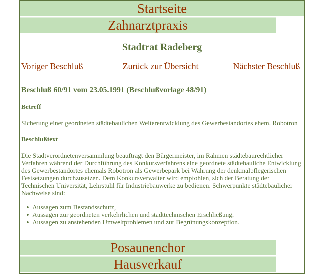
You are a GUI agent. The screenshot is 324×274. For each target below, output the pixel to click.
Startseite (162, 8)
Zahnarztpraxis (148, 25)
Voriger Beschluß (52, 66)
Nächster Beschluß (266, 66)
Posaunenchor (147, 247)
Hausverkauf (148, 264)
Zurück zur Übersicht (161, 66)
